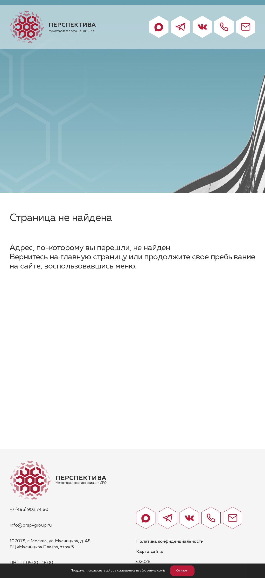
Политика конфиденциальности (169, 541)
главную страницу (93, 257)
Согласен (182, 570)
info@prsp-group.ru (31, 525)
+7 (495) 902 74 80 (29, 510)
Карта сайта (149, 552)
